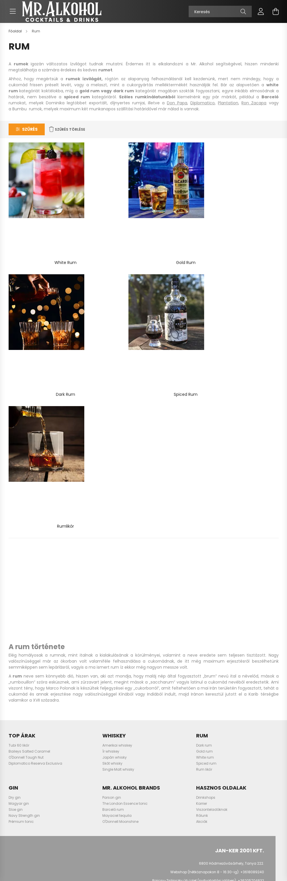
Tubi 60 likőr (19, 516)
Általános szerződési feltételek (170, 740)
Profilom (18, 757)
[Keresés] (220, 14)
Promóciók (153, 800)
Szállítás (151, 774)
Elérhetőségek (155, 783)
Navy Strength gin (24, 587)
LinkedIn (250, 680)
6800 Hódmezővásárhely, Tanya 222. (231, 635)
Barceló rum (113, 581)
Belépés (18, 740)
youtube (239, 680)
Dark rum (204, 516)
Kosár (16, 765)
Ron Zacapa (253, 108)
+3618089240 (252, 643)
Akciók (201, 593)
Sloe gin (16, 581)
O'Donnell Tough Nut (26, 528)
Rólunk (202, 587)
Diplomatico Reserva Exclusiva (35, 534)
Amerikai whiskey (117, 516)
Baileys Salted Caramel (29, 522)
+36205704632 (251, 652)
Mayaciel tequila (117, 587)
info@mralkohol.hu (247, 661)
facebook (216, 680)
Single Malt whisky (118, 541)
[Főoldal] (16, 36)
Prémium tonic (21, 593)
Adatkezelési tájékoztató (165, 748)
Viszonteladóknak (211, 581)
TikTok (262, 680)
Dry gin (15, 569)
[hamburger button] (13, 14)
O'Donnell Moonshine (120, 593)
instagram (227, 680)
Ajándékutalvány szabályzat (169, 808)
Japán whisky (114, 528)
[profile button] (261, 14)
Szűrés (30, 135)
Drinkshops (205, 569)
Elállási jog (153, 757)
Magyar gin (19, 575)
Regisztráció (22, 748)
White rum (205, 528)
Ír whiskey (110, 522)
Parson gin (111, 569)
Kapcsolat (153, 791)
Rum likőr (204, 541)
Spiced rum (206, 534)
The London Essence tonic (125, 575)
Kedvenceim (22, 774)
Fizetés (149, 765)
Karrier (201, 575)
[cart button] (276, 14)
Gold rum (204, 522)
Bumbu (19, 115)
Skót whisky (112, 534)
